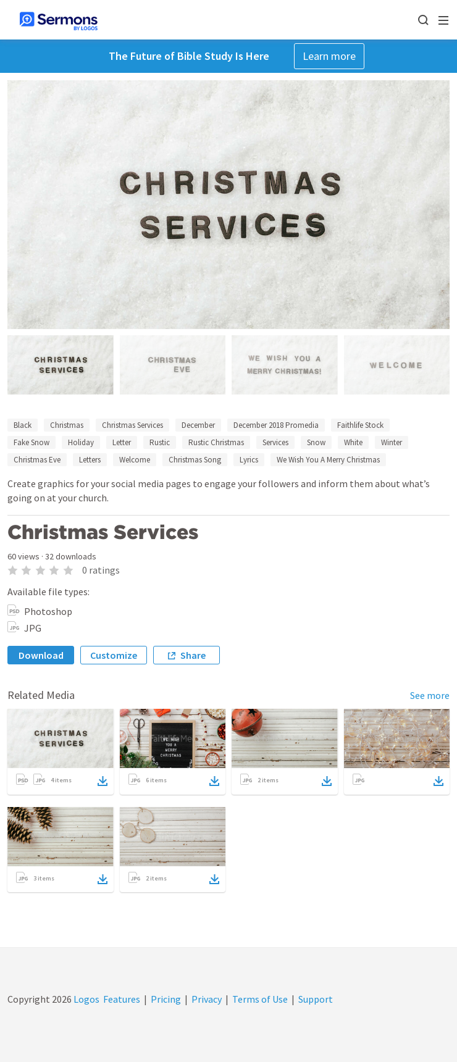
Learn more (329, 56)
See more (430, 695)
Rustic (159, 442)
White (353, 442)
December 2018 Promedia (276, 425)
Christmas (66, 425)
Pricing (166, 999)
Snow (316, 442)
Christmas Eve (37, 459)
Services (275, 442)
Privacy (206, 999)
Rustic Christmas (216, 442)
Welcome (134, 459)
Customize (113, 655)
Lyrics (249, 459)
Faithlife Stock (360, 425)
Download (41, 655)
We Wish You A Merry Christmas (328, 459)
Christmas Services (132, 425)
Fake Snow (31, 442)
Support (315, 999)
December (198, 425)
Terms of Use (260, 999)
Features (121, 999)
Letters (90, 459)
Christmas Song (195, 459)
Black (22, 425)
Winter (391, 442)
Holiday (81, 442)
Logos (85, 999)
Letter (121, 442)
